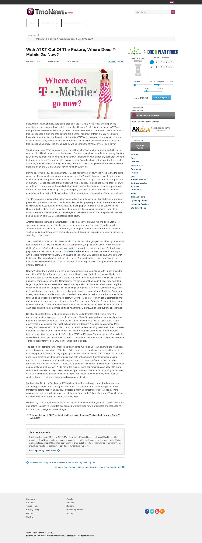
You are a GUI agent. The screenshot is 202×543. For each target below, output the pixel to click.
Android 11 (78, 29)
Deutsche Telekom (88, 415)
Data (133, 158)
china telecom (72, 415)
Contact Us (31, 513)
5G (47, 29)
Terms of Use (32, 506)
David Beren (54, 61)
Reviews (70, 502)
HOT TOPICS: (34, 29)
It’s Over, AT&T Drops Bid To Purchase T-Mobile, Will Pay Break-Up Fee (60, 462)
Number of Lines (161, 58)
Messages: (163, 81)
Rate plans (136, 169)
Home (33, 23)
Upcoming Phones (74, 23)
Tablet (133, 193)
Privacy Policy (32, 510)
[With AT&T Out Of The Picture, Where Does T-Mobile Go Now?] (75, 93)
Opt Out (29, 517)
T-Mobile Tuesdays (100, 29)
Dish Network (104, 415)
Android (134, 154)
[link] (141, 129)
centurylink (60, 415)
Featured (135, 162)
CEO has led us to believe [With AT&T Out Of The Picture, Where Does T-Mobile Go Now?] (72, 251)
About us (30, 502)
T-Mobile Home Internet (127, 29)
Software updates (139, 183)
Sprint (114, 415)
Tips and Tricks (138, 197)
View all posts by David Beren (44, 451)
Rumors (134, 173)
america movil (41, 415)
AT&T (51, 415)
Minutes (136, 82)
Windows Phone (138, 208)
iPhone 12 (61, 29)
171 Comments (71, 61)
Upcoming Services (140, 204)
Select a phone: (138, 59)
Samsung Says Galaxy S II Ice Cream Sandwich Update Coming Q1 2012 (90, 467)
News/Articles (137, 165)
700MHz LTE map (50, 23)
